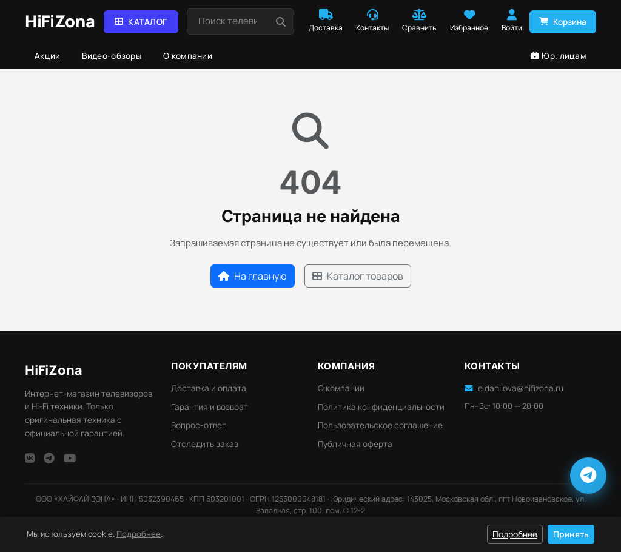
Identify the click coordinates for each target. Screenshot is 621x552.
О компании (187, 55)
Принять (571, 534)
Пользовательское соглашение (380, 425)
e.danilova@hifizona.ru (514, 388)
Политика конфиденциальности (381, 407)
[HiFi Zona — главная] (60, 21)
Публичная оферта (355, 444)
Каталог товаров (357, 276)
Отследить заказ (204, 444)
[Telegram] (49, 458)
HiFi (53, 370)
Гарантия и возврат (209, 407)
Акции (48, 55)
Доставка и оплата (208, 388)
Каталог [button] (141, 21)
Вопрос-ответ (198, 425)
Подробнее (138, 533)
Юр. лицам (558, 55)
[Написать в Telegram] (588, 475)
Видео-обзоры (111, 55)
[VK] (30, 458)
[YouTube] (70, 458)
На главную (252, 276)
